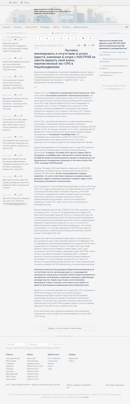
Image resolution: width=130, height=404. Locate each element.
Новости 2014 (33, 369)
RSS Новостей (12, 374)
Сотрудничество (13, 358)
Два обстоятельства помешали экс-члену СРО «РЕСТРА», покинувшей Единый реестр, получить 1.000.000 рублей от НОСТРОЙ (16, 203)
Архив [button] (30, 354)
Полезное (66, 27)
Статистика (53, 361)
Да (37, 20)
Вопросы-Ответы (81, 27)
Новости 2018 (33, 379)
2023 (67, 33)
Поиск (25, 3)
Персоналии (11, 361)
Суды (50, 369)
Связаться (73, 358)
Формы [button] (72, 354)
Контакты (10, 371)
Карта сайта (11, 379)
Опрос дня (31, 358)
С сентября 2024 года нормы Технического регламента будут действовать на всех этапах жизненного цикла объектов (15, 125)
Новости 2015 (33, 371)
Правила (9, 366)
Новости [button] (6, 27)
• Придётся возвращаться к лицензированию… (111, 74)
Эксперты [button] (18, 27)
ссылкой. (85, 397)
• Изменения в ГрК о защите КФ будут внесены (112, 53)
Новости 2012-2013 (35, 366)
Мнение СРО (113, 33)
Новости (59, 33)
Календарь (45, 27)
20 (76, 33)
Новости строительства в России (46, 385)
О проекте (10, 364)
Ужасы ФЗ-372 (31, 27)
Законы (51, 364)
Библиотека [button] (53, 354)
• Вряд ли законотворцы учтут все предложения (113, 60)
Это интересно (54, 358)
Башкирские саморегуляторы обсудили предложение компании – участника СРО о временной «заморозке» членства (15, 104)
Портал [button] (9, 354)
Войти (13, 3)
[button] (127, 27)
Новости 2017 (33, 377)
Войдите (51, 328)
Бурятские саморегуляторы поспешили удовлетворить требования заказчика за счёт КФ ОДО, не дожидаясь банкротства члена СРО (16, 164)
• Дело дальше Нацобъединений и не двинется (113, 67)
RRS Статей (11, 377)
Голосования (32, 361)
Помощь (9, 369)
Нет (37, 17)
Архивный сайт (33, 364)
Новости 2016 (33, 374)
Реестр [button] (56, 27)
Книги (50, 366)
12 (72, 33)
